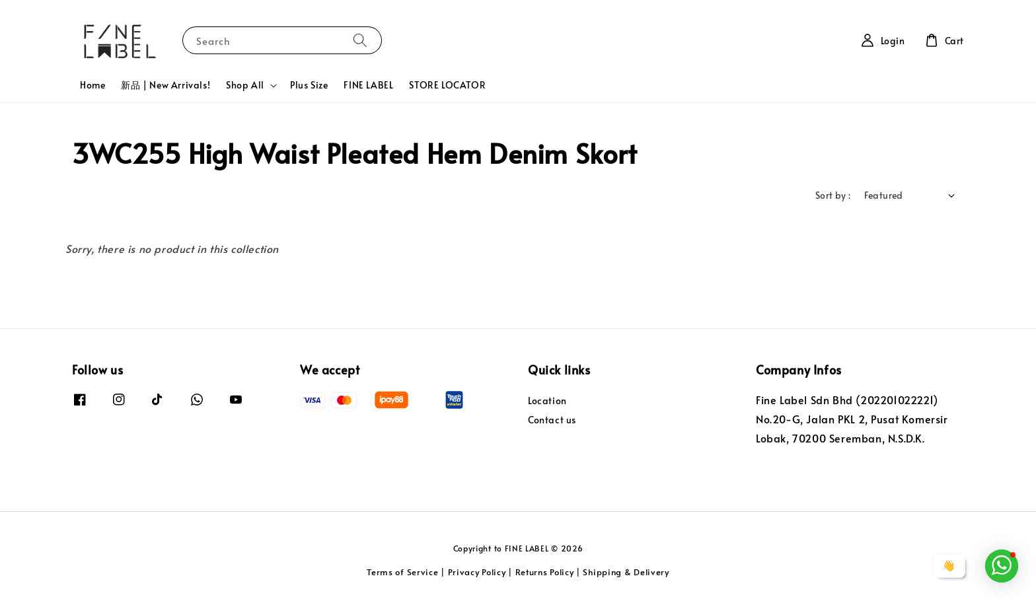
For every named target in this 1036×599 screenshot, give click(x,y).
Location (547, 401)
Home (92, 85)
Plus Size (309, 85)
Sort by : (833, 195)
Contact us (552, 419)
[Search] (360, 40)
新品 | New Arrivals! (165, 85)
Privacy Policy (477, 572)
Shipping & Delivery (626, 572)
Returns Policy (544, 572)
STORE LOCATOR (447, 85)
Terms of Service (402, 572)
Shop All (245, 85)
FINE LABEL (368, 85)
